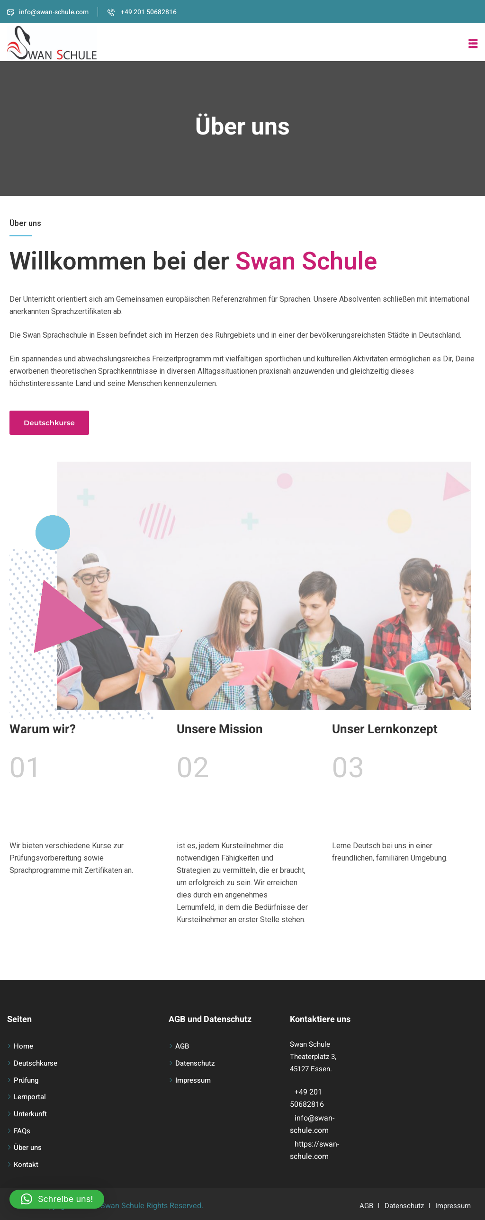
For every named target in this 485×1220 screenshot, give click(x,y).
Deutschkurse (35, 1063)
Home (23, 1046)
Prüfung (26, 1080)
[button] (473, 43)
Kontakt (26, 1164)
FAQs (22, 1131)
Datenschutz (195, 1063)
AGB (182, 1046)
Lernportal (30, 1097)
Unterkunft (30, 1114)
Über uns (28, 1147)
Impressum (193, 1080)
